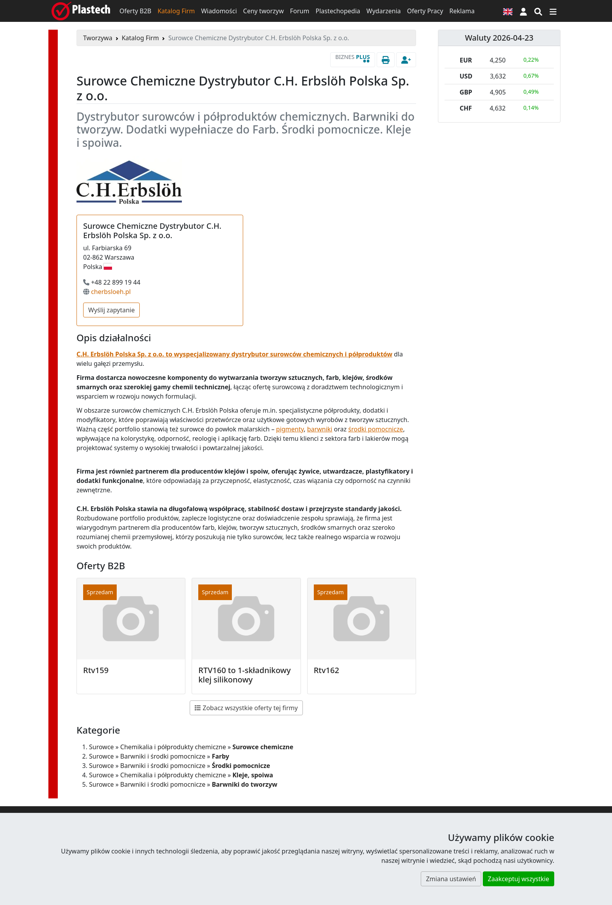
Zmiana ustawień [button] (451, 879)
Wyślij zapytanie (111, 310)
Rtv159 (96, 670)
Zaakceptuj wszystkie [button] (518, 879)
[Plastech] (81, 11)
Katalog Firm (176, 11)
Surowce (101, 747)
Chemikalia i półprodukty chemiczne (173, 747)
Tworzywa (97, 38)
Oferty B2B (135, 11)
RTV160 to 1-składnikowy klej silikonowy (244, 675)
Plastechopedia (337, 11)
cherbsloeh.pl (111, 291)
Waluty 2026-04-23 (499, 37)
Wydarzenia (383, 11)
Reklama (462, 11)
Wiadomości (219, 11)
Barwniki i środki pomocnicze (162, 756)
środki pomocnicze (375, 429)
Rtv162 (326, 670)
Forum (299, 11)
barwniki (320, 429)
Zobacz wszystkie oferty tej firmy (246, 708)
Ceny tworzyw (263, 11)
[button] (523, 11)
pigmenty (290, 429)
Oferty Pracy (425, 11)
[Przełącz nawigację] (553, 11)
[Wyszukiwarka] (538, 11)
